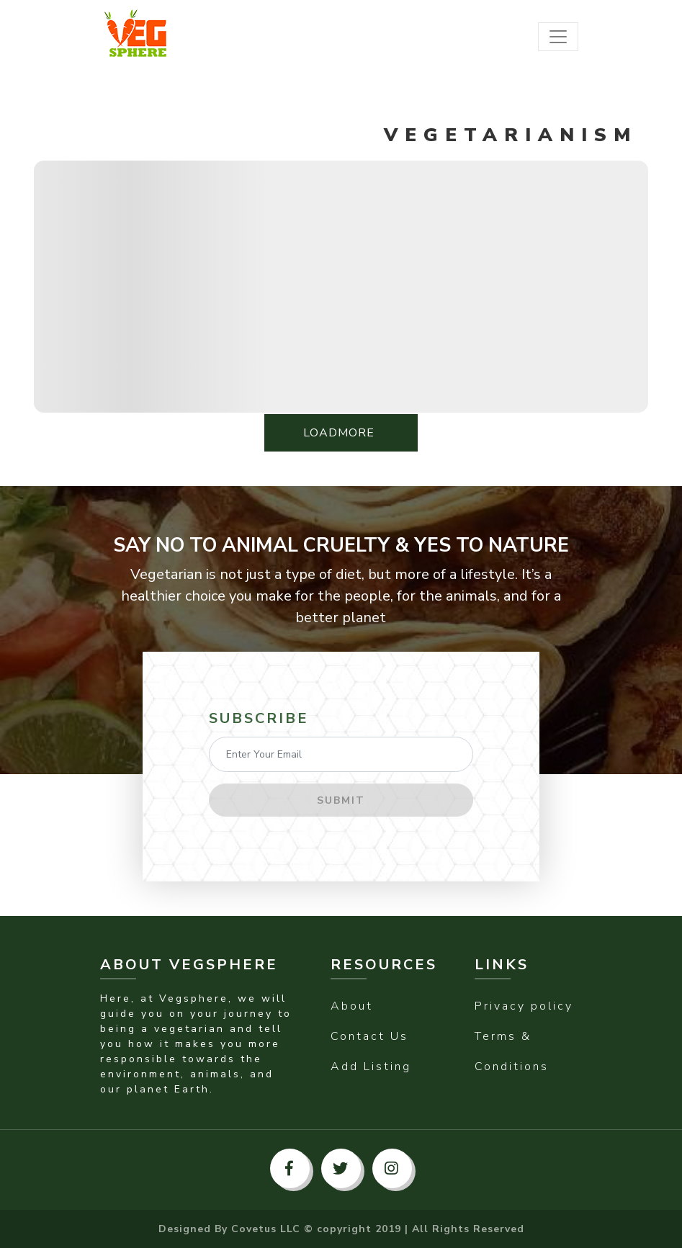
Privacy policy (524, 1006)
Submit (341, 800)
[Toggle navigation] (558, 36)
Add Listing (371, 1066)
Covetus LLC (265, 1229)
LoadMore (340, 433)
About (352, 1006)
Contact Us (369, 1036)
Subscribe (259, 718)
